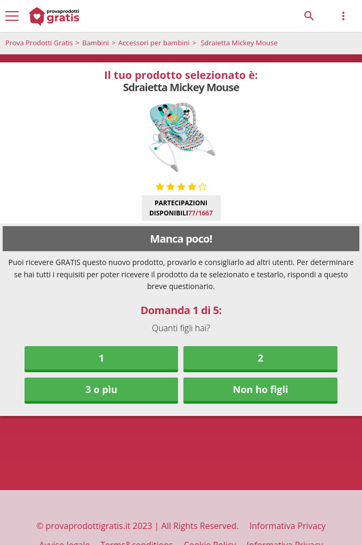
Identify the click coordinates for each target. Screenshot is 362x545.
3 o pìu (102, 389)
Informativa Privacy (288, 526)
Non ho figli (260, 389)
